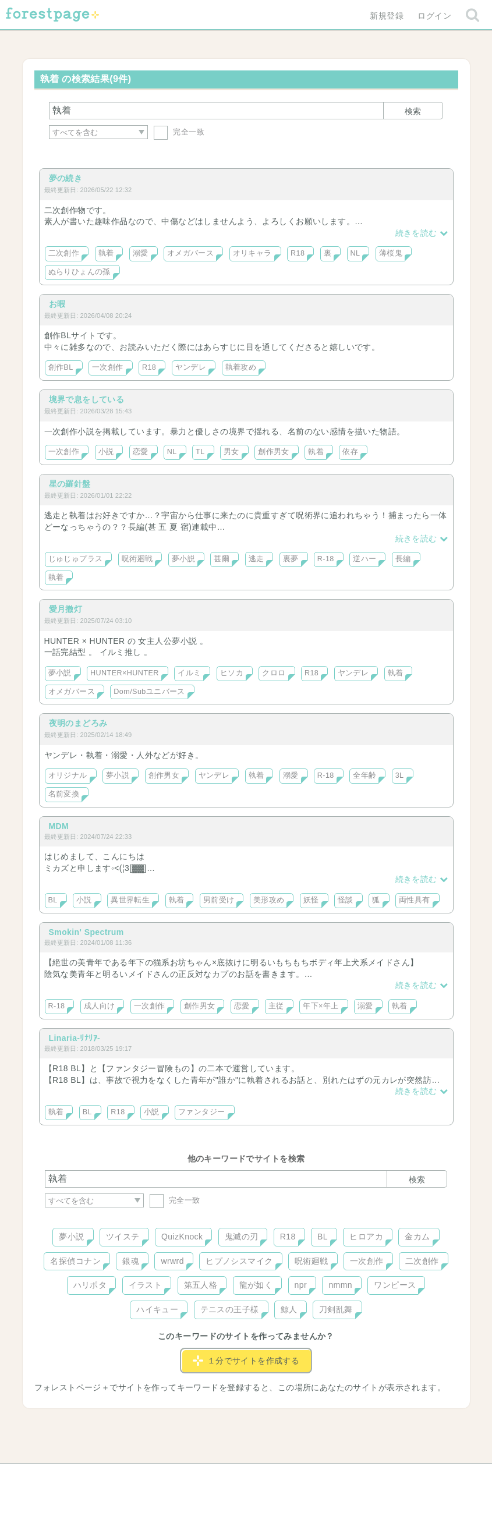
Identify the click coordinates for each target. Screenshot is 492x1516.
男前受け (219, 900)
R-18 (325, 559)
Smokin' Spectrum (86, 932)
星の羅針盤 (70, 483)
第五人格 (201, 1285)
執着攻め (241, 367)
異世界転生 (130, 900)
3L (399, 775)
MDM (59, 826)
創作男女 (273, 452)
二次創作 (64, 253)
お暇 (57, 304)
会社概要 (290, 1476)
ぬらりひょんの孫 (79, 272)
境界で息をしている (87, 399)
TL (200, 452)
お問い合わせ (161, 1476)
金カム (417, 1236)
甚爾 (221, 559)
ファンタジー (201, 1112)
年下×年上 (320, 1006)
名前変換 (64, 794)
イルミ (189, 673)
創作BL (60, 367)
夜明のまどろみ (78, 723)
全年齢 (364, 775)
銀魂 (130, 1261)
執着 (106, 253)
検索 (413, 111)
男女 (231, 452)
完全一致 (179, 131)
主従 (276, 1006)
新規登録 (386, 15)
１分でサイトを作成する (246, 1360)
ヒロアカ (366, 1236)
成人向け (99, 1006)
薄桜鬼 (390, 253)
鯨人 (289, 1309)
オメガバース (190, 253)
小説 (106, 452)
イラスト (145, 1285)
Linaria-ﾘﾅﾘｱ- (75, 1038)
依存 (350, 452)
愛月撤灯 (66, 609)
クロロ (273, 673)
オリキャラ (252, 253)
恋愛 (140, 452)
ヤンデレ (191, 367)
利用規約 (229, 1476)
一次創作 (107, 367)
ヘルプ (97, 1476)
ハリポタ (90, 1285)
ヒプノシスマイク (239, 1261)
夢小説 (183, 559)
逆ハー (364, 559)
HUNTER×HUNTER (124, 673)
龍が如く (256, 1285)
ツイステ (123, 1236)
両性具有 (414, 900)
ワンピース (395, 1285)
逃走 (256, 559)
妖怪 (311, 900)
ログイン (434, 15)
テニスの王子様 (229, 1309)
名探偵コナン (75, 1261)
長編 (403, 559)
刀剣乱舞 (336, 1309)
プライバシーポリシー (371, 1476)
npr (301, 1285)
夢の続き (66, 178)
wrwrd (172, 1261)
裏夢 (291, 559)
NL (355, 253)
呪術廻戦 (137, 559)
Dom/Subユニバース (149, 692)
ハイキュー (157, 1309)
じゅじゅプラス (75, 559)
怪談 (345, 900)
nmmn (340, 1285)
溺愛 (140, 253)
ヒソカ (231, 673)
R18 (298, 253)
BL (53, 900)
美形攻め (269, 900)
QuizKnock (182, 1236)
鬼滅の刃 (242, 1236)
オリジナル (67, 775)
